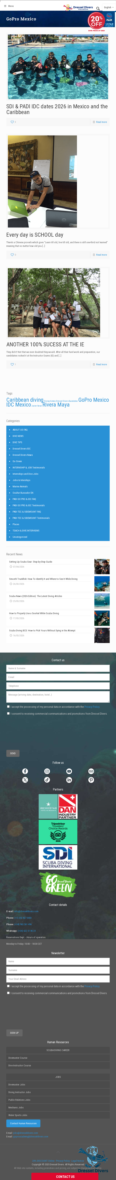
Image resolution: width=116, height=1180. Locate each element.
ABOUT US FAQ (20, 429)
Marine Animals (20, 486)
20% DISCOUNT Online (43, 1160)
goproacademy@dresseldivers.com (30, 1136)
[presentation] (20, 729)
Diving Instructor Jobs (19, 1092)
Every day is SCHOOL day (34, 234)
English (109, 7)
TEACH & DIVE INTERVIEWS (26, 530)
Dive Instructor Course (19, 1065)
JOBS (58, 1077)
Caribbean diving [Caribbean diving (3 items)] (24, 400)
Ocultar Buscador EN (23, 492)
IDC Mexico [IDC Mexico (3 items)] (18, 404)
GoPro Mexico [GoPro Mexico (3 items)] (93, 400)
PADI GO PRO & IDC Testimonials (29, 505)
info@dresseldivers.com (26, 911)
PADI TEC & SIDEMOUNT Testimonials (31, 518)
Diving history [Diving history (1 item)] (50, 401)
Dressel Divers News (23, 455)
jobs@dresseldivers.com (25, 1132)
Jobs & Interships (21, 480)
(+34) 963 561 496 (23, 924)
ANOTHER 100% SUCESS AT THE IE (45, 344)
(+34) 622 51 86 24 (27, 930)
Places (16, 524)
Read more (101, 122)
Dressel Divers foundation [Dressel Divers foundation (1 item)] (67, 401)
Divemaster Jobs (16, 1084)
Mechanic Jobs (16, 1107)
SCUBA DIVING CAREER (58, 1050)
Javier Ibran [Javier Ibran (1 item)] (37, 406)
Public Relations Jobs (19, 1099)
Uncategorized (20, 536)
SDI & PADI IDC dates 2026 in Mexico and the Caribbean (57, 109)
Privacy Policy (91, 706)
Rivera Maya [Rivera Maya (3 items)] (56, 404)
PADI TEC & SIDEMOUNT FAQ (27, 511)
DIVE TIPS (17, 442)
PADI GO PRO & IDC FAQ (24, 499)
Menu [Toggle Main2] (9, 6)
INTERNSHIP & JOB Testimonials (29, 467)
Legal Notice (77, 1160)
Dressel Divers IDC (22, 448)
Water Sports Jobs (17, 1115)
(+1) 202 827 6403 (23, 917)
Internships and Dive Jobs (25, 473)
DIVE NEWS (18, 436)
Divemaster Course (17, 1057)
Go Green (17, 461)
